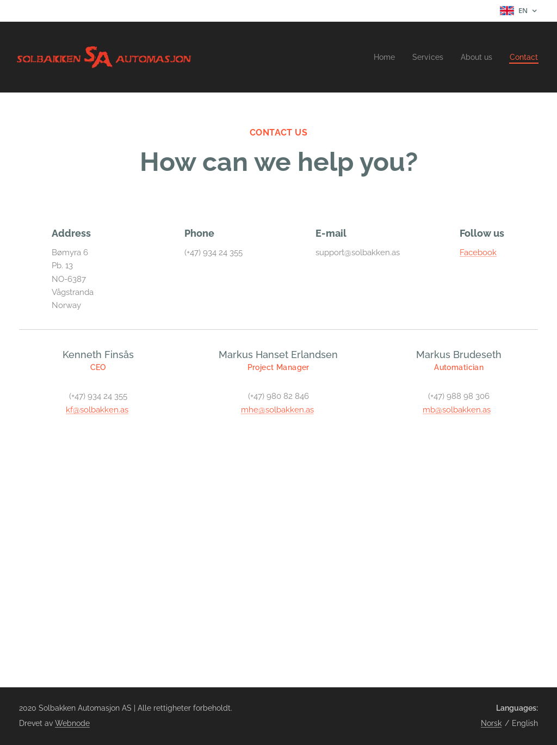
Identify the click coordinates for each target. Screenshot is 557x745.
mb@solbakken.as (457, 410)
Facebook (478, 252)
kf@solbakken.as (97, 410)
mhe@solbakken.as (277, 410)
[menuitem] (378, 57)
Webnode (72, 723)
